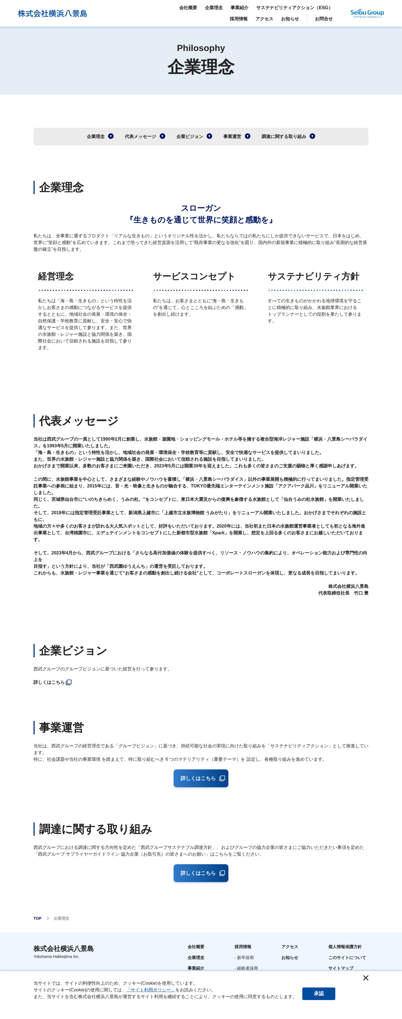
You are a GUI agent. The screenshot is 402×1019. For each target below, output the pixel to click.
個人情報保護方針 (345, 946)
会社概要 (196, 946)
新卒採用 (245, 957)
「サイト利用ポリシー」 (150, 989)
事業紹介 (196, 968)
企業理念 (196, 957)
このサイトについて (347, 957)
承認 (319, 993)
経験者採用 (247, 968)
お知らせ (289, 957)
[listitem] (201, 682)
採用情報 (242, 946)
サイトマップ (340, 968)
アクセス (289, 946)
